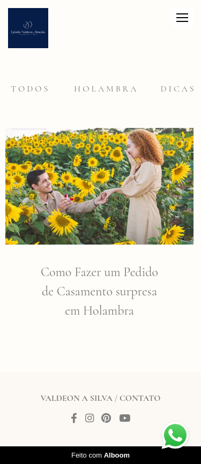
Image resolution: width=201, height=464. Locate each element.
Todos (30, 89)
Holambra (106, 89)
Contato (140, 398)
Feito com (100, 455)
